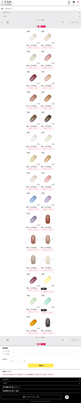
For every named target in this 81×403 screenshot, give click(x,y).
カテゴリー (6, 379)
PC (38, 397)
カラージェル (7, 12)
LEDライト (21, 374)
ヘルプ (5, 383)
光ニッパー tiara (40, 374)
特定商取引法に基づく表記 (11, 391)
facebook (67, 397)
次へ (43, 26)
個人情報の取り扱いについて (11, 387)
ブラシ (5, 16)
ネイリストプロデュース (9, 374)
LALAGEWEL (29, 374)
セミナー (50, 374)
